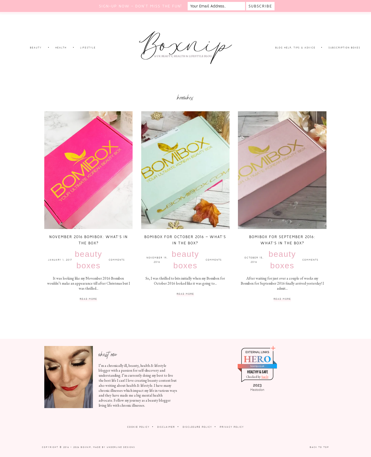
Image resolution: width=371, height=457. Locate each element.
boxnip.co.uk (257, 366)
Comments (117, 259)
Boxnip (86, 447)
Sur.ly (265, 377)
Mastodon (257, 390)
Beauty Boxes (88, 259)
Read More (88, 299)
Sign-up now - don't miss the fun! (140, 6)
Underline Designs (121, 447)
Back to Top (319, 447)
